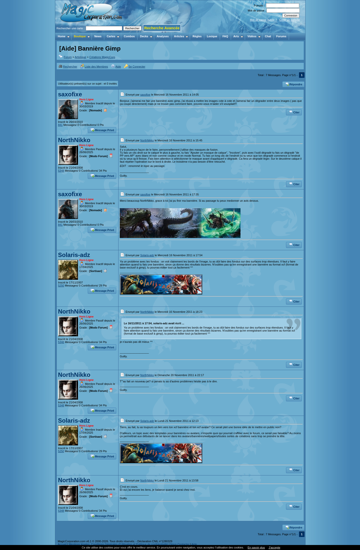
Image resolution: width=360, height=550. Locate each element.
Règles (197, 36)
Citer (294, 112)
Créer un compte (289, 19)
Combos (129, 36)
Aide (116, 66)
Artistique (80, 57)
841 (60, 124)
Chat (268, 36)
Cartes (113, 36)
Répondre (293, 84)
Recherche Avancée (162, 28)
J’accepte (274, 547)
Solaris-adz (74, 254)
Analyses (163, 36)
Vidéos (254, 36)
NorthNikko (74, 140)
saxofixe (70, 94)
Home (64, 36)
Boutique (82, 36)
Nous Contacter (179, 544)
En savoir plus (256, 547)
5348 (61, 170)
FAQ (225, 36)
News (98, 36)
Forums (281, 36)
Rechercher (67, 66)
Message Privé (102, 130)
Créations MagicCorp (102, 57)
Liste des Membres (94, 66)
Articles (181, 36)
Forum (68, 57)
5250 (61, 285)
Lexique (212, 36)
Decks (146, 36)
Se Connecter (134, 66)
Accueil (62, 544)
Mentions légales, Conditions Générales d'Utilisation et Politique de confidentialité (118, 544)
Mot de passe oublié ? (263, 19)
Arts (238, 36)
